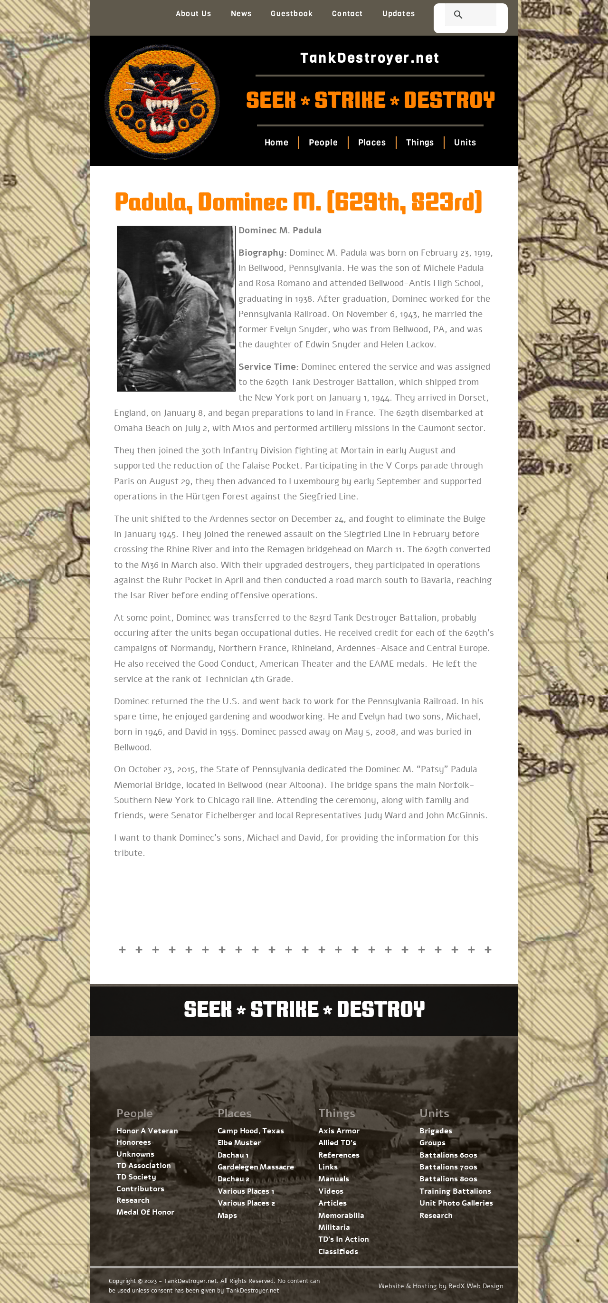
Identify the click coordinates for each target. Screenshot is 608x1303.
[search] (459, 15)
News (241, 14)
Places (372, 142)
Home (276, 142)
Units (465, 142)
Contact (347, 14)
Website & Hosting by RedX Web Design (441, 1286)
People (323, 142)
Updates (398, 14)
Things (420, 142)
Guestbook (292, 14)
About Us (194, 14)
